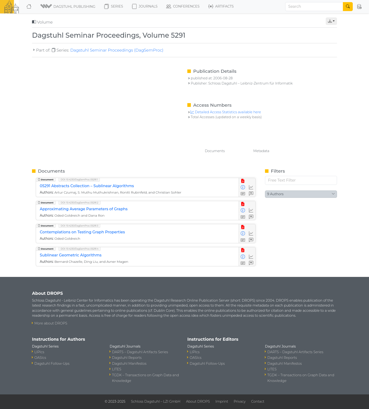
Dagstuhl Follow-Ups (51, 363)
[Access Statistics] (251, 187)
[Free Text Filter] (301, 180)
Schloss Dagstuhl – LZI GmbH (155, 401)
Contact (257, 401)
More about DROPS (50, 323)
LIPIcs (39, 352)
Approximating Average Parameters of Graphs (84, 209)
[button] (68, 6)
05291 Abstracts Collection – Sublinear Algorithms (87, 186)
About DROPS (198, 401)
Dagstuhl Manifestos (129, 363)
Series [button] (113, 6)
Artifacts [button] (221, 6)
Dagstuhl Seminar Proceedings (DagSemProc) (116, 50)
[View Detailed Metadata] (243, 187)
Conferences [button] (183, 6)
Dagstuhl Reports (127, 358)
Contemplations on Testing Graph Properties (82, 232)
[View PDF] (243, 181)
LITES (116, 369)
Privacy (239, 401)
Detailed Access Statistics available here (226, 112)
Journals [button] (144, 6)
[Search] (314, 6)
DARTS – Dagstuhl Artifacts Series (140, 352)
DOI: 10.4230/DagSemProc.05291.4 (79, 248)
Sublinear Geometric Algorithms (70, 255)
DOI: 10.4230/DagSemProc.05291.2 (79, 202)
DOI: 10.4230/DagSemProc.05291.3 (79, 225)
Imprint (221, 401)
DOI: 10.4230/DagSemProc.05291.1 (79, 179)
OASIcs (40, 358)
